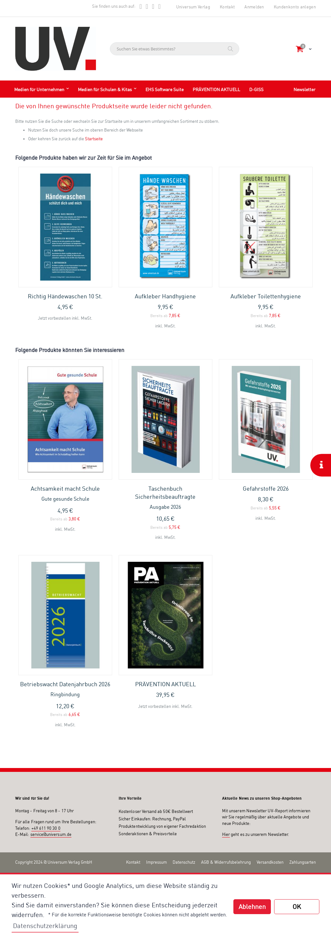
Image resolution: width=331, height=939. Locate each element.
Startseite (94, 138)
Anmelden (254, 6)
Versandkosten (270, 862)
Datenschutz (184, 862)
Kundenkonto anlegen (295, 6)
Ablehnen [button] (252, 906)
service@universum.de (50, 834)
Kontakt (227, 6)
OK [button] (297, 906)
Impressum (156, 862)
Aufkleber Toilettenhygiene (265, 296)
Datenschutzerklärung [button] (45, 926)
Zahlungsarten (302, 862)
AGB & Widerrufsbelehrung (226, 862)
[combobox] (174, 48)
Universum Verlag (193, 6)
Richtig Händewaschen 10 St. (65, 296)
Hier (226, 834)
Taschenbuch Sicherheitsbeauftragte (165, 498)
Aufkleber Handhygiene (165, 296)
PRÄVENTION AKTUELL (165, 684)
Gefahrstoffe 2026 (266, 488)
